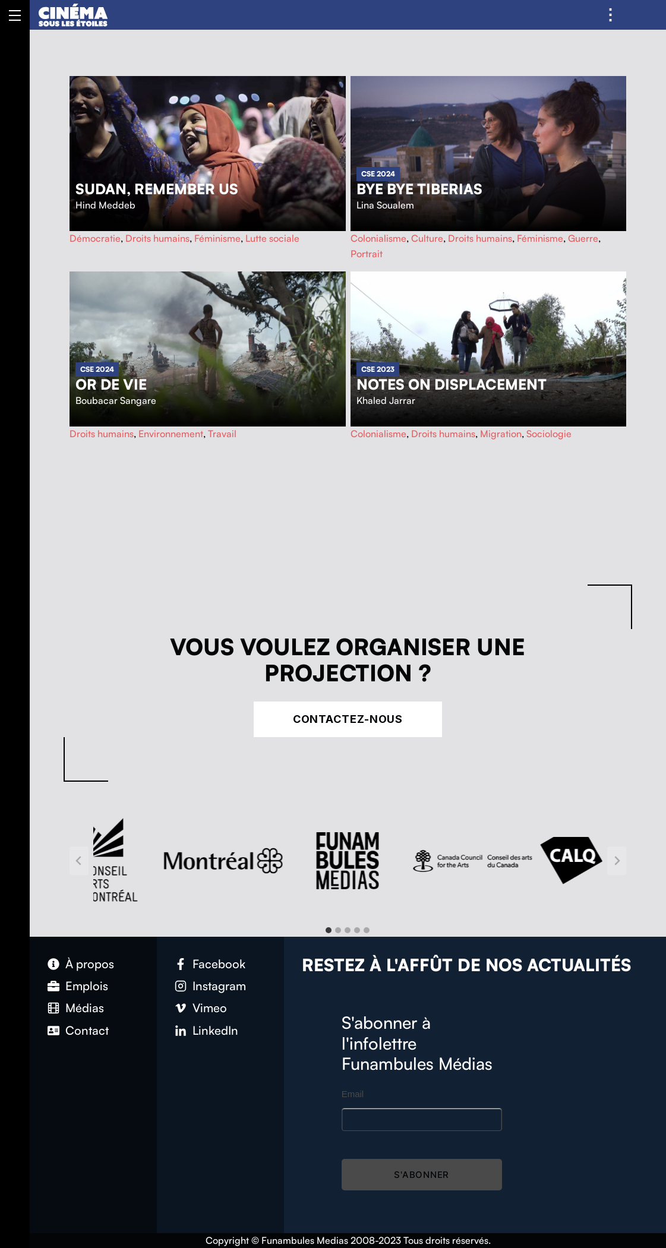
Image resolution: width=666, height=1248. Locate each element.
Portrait (367, 254)
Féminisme (217, 238)
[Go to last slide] (79, 860)
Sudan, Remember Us (156, 189)
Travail (222, 434)
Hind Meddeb (105, 205)
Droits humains (157, 238)
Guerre (583, 238)
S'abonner (421, 1174)
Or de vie (111, 384)
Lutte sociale (272, 238)
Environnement (170, 434)
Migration (501, 434)
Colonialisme (378, 238)
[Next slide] (616, 860)
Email (353, 1094)
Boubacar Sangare (115, 400)
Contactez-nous (348, 719)
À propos (89, 963)
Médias (84, 1007)
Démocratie (95, 238)
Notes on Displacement (451, 384)
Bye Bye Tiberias (419, 189)
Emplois (86, 985)
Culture (427, 238)
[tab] (329, 930)
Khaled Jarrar (385, 400)
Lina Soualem (385, 205)
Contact (87, 1030)
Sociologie (549, 434)
